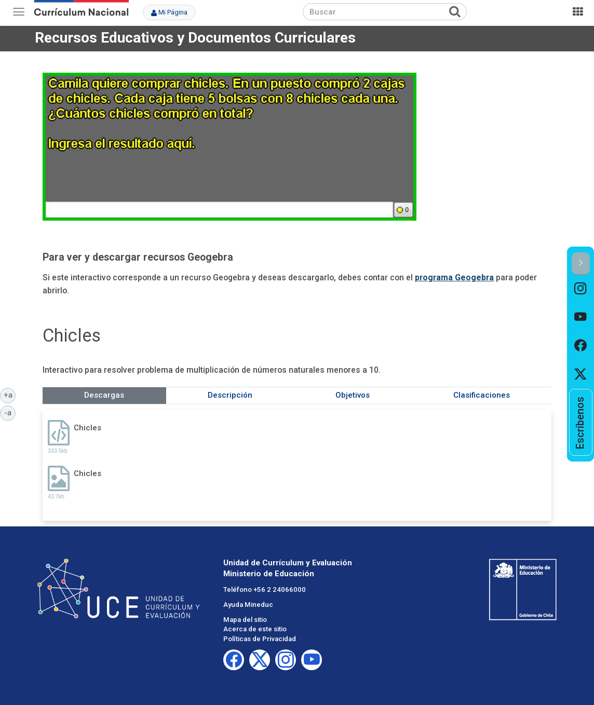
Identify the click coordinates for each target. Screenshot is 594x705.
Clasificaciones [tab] (481, 395)
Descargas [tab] (104, 395)
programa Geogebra (454, 277)
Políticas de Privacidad (259, 639)
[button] (581, 263)
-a (10, 412)
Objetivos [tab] (352, 395)
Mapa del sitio (245, 619)
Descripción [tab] (230, 395)
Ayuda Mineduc (248, 604)
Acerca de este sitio (255, 629)
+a (10, 394)
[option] (580, 289)
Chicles (87, 427)
